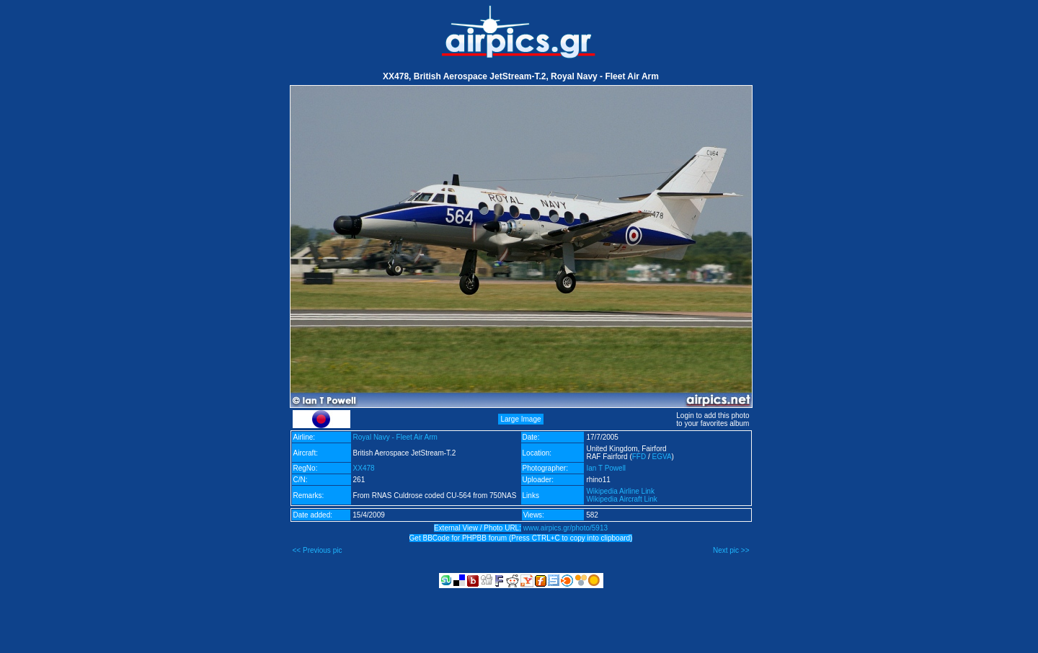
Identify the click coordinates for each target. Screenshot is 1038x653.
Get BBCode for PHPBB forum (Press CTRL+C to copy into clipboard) (521, 538)
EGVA (662, 457)
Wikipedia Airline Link (620, 491)
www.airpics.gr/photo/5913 (565, 528)
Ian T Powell (606, 468)
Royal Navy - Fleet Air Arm (395, 437)
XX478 (364, 468)
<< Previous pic (317, 550)
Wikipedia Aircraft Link (621, 499)
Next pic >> (731, 550)
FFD (639, 457)
